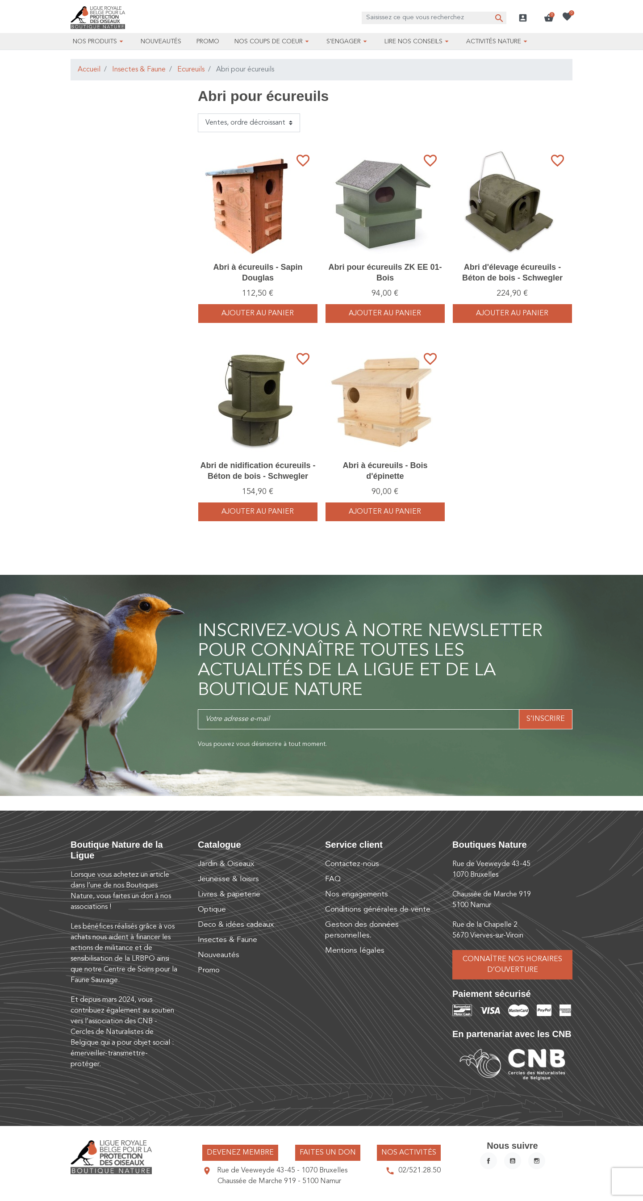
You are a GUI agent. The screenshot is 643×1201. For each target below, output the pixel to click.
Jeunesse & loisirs (228, 879)
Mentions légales (354, 950)
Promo (209, 970)
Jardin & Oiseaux (226, 864)
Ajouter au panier (257, 313)
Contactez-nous (352, 864)
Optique (212, 909)
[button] (548, 17)
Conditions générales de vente (377, 909)
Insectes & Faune (139, 69)
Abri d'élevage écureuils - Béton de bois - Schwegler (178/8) (512, 278)
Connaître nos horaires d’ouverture (512, 965)
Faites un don (328, 1152)
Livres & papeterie (229, 894)
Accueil (89, 69)
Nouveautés (218, 955)
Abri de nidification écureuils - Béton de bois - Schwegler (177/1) (257, 476)
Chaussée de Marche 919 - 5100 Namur (279, 1181)
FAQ (333, 879)
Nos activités (408, 1152)
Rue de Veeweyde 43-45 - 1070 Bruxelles (282, 1170)
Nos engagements (356, 894)
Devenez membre (240, 1152)
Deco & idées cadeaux (236, 925)
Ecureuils (191, 69)
